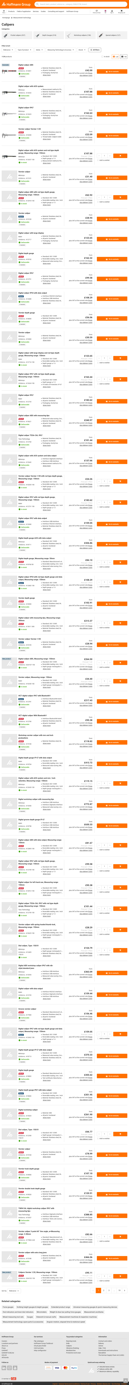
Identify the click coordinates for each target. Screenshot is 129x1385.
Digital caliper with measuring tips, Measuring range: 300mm (39, 619)
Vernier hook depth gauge (28, 1169)
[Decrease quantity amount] (99, 156)
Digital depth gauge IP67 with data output (34, 1090)
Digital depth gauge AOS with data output (34, 538)
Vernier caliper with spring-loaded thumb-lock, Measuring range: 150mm (37, 925)
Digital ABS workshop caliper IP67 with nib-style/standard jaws (35, 966)
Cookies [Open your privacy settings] (124, 1384)
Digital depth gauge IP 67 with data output (35, 758)
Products (11, 11)
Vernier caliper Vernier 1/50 (29, 639)
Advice (100, 1346)
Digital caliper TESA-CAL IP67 (30, 435)
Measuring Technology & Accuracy (61, 50)
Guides (43, 11)
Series (39, 50)
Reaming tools (71, 1341)
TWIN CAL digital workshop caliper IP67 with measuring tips (36, 1209)
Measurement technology (22, 18)
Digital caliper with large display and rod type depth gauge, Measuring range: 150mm (38, 354)
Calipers (69, 1346)
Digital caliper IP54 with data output (32, 293)
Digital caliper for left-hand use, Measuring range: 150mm (38, 883)
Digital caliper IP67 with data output (32, 518)
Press (4, 1348)
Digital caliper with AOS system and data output (37, 456)
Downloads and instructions (108, 1350)
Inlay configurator (40, 1350)
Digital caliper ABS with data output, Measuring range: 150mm (40, 841)
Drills (68, 1343)
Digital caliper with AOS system (30, 86)
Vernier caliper (24, 172)
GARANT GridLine (8, 1353)
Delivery (101, 1343)
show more (47, 75)
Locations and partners (10, 1343)
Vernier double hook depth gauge (31, 1188)
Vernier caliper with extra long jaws (32, 1252)
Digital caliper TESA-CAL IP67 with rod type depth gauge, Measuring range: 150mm (38, 904)
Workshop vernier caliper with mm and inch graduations (35, 736)
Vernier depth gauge (26, 313)
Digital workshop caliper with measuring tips (36, 799)
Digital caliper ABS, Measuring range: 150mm (36, 659)
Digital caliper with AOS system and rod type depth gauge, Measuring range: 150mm (38, 151)
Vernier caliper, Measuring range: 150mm (35, 677)
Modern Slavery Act (103, 1384)
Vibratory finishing (72, 1348)
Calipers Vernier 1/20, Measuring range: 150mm (37, 1272)
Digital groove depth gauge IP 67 (31, 820)
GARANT (5, 1350)
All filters (94, 50)
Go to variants (112, 72)
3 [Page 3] (108, 1290)
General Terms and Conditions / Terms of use (74, 1384)
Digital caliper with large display (31, 233)
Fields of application (24, 11)
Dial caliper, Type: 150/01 (28, 946)
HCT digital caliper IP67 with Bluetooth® (34, 696)
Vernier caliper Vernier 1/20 (29, 129)
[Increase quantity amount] (110, 156)
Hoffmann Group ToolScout (43, 1343)
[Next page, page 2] (124, 1290)
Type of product (25, 50)
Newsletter (102, 1353)
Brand (82, 50)
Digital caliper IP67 (25, 108)
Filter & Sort (6, 46)
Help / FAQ (102, 1348)
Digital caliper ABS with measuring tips (33, 415)
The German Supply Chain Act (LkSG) (111, 1355)
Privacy (93, 1384)
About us (5, 1346)
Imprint (55, 1384)
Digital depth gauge (26, 253)
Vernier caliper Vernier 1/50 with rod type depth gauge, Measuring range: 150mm (40, 477)
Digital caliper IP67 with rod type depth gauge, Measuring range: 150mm (36, 375)
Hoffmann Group (72, 11)
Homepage (6, 18)
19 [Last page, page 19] (119, 1290)
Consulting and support (56, 11)
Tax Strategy (115, 1384)
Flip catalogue (39, 1341)
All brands (5, 1357)
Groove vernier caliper (27, 1009)
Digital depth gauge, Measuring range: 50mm (36, 558)
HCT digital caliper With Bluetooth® (32, 715)
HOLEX (4, 1355)
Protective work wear (73, 1353)
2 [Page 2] (103, 1290)
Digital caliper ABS (25, 65)
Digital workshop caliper (28, 1110)
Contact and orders (105, 1341)
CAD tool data (39, 1348)
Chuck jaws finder (40, 1346)
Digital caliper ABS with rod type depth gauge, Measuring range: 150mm (36, 193)
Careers (4, 1341)
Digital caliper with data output (30, 989)
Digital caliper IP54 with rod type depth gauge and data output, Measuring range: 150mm (40, 578)
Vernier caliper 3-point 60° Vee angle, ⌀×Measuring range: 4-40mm (39, 1232)
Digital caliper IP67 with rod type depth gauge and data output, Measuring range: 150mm (40, 1030)
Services (36, 11)
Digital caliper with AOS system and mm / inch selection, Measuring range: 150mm (36, 779)
